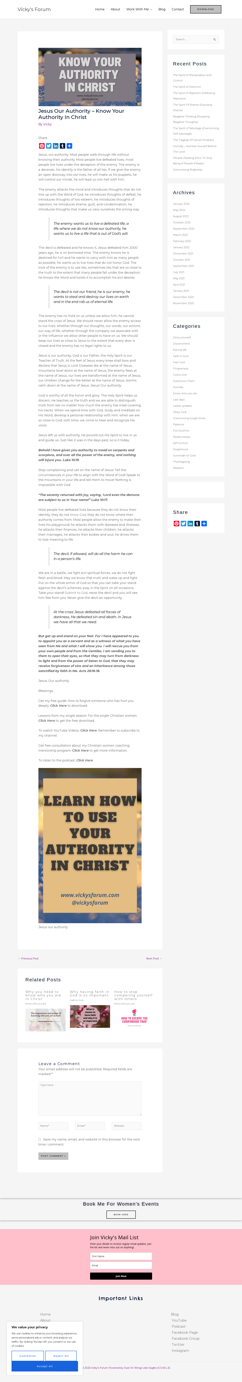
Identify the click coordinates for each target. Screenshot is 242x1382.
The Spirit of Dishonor (188, 87)
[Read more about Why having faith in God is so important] (90, 1020)
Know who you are (36, 1004)
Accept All (45, 1366)
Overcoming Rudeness (189, 170)
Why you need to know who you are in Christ (44, 995)
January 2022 (182, 247)
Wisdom (178, 468)
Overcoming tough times (190, 418)
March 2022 (181, 235)
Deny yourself (183, 337)
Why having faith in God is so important (88, 995)
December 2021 (184, 253)
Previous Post (29, 958)
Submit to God (76, 593)
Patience (179, 424)
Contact (178, 9)
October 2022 (183, 222)
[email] (121, 1273)
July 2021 (179, 272)
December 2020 (184, 297)
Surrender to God (185, 455)
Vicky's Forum (35, 9)
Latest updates (183, 406)
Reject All (61, 1355)
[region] (45, 1348)
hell (61, 258)
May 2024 (180, 210)
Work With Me (137, 9)
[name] (121, 1264)
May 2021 (179, 278)
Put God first (182, 431)
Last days (179, 400)
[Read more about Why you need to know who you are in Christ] (45, 1020)
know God (77, 515)
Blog (162, 9)
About (115, 9)
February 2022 (183, 241)
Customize (28, 1355)
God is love (180, 375)
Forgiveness (181, 368)
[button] (205, 9)
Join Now (121, 1284)
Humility (179, 387)
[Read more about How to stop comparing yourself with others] (134, 1024)
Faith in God (77, 1004)
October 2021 (182, 260)
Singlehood (181, 449)
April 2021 (180, 285)
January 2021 (182, 291)
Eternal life (180, 350)
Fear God (179, 362)
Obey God (180, 412)
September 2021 (184, 266)
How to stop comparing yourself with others (128, 997)
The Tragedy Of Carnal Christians (195, 140)
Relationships (182, 437)
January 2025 (182, 204)
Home (100, 9)
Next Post (153, 958)
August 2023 (182, 216)
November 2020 (184, 303)
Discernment (182, 344)
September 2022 (185, 229)
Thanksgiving (182, 462)
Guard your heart (185, 381)
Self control (181, 443)
